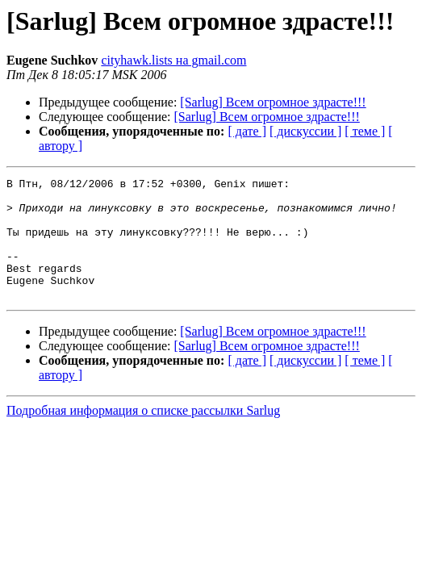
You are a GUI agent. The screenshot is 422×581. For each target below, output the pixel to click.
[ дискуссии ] (305, 131)
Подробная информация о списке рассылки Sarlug (143, 434)
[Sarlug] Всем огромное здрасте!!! (273, 102)
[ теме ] (365, 131)
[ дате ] (247, 131)
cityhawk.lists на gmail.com (173, 60)
